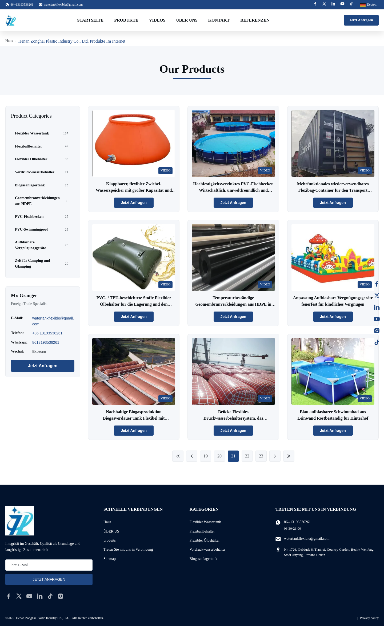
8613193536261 (45, 342)
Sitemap (109, 559)
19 (205, 456)
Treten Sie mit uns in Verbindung (128, 549)
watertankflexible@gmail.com (63, 4)
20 (219, 456)
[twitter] (19, 596)
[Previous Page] (191, 456)
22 (247, 456)
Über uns (186, 20)
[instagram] (60, 596)
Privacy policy (369, 618)
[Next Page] (275, 456)
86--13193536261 (297, 522)
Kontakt (219, 20)
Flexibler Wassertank (205, 522)
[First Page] (177, 456)
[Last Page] (288, 456)
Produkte (126, 20)
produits (109, 540)
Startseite (90, 20)
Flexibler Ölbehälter (205, 540)
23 (261, 456)
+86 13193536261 (47, 333)
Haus (9, 41)
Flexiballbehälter (202, 531)
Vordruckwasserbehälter (208, 549)
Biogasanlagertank (203, 559)
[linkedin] (40, 596)
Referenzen (254, 20)
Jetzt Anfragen (361, 20)
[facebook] (8, 596)
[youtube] (29, 596)
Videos (157, 20)
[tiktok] (50, 596)
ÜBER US (111, 531)
